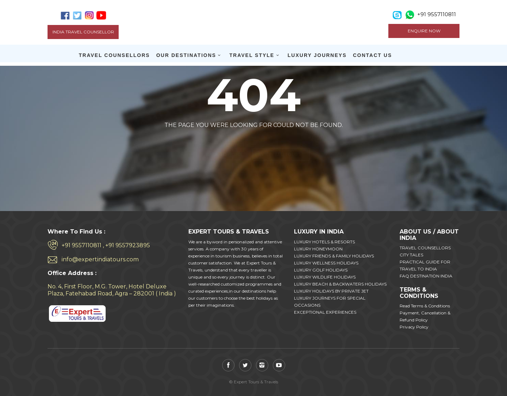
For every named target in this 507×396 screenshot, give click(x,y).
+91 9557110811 (436, 14)
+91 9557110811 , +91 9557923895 (106, 245)
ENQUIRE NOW (424, 30)
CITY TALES (411, 254)
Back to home (224, 142)
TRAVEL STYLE (251, 55)
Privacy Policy (414, 327)
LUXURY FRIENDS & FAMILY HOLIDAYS (334, 255)
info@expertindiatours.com (100, 259)
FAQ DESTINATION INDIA (426, 276)
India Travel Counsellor (83, 31)
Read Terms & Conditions (425, 305)
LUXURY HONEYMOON (318, 248)
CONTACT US (372, 55)
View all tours (281, 142)
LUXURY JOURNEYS (317, 55)
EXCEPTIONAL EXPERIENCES (325, 312)
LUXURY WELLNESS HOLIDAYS (326, 263)
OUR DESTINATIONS (186, 55)
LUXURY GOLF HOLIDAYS (321, 270)
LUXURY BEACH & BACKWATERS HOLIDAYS (340, 284)
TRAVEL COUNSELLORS (114, 55)
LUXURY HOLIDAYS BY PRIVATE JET (331, 291)
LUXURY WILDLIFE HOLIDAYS (325, 277)
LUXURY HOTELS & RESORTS (324, 241)
